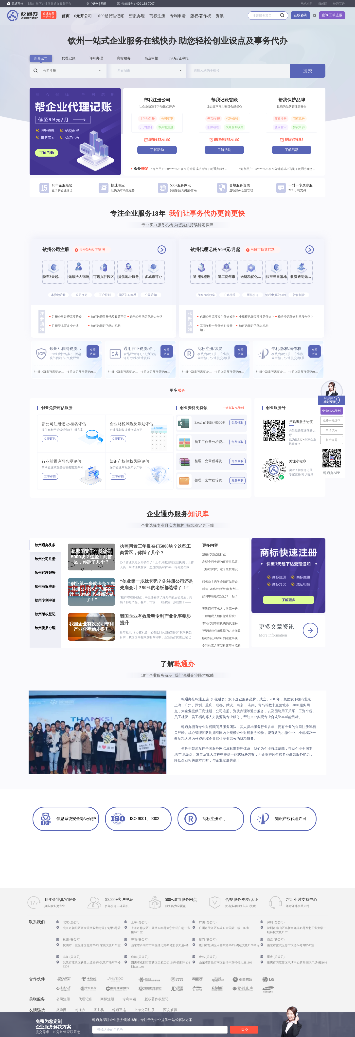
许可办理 (96, 58)
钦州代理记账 (45, 573)
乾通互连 (339, 3)
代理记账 (68, 58)
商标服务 (124, 58)
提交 (244, 1030)
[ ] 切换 (99, 3)
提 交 (307, 71)
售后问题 (331, 440)
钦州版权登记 (45, 614)
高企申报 (151, 58)
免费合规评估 (331, 420)
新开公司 (41, 58)
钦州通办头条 (45, 545)
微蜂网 (322, 3)
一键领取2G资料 (233, 408)
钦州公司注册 (45, 559)
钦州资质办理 (45, 628)
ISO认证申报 (179, 58)
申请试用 (331, 430)
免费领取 (237, 422)
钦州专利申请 (45, 600)
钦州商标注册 (45, 586)
